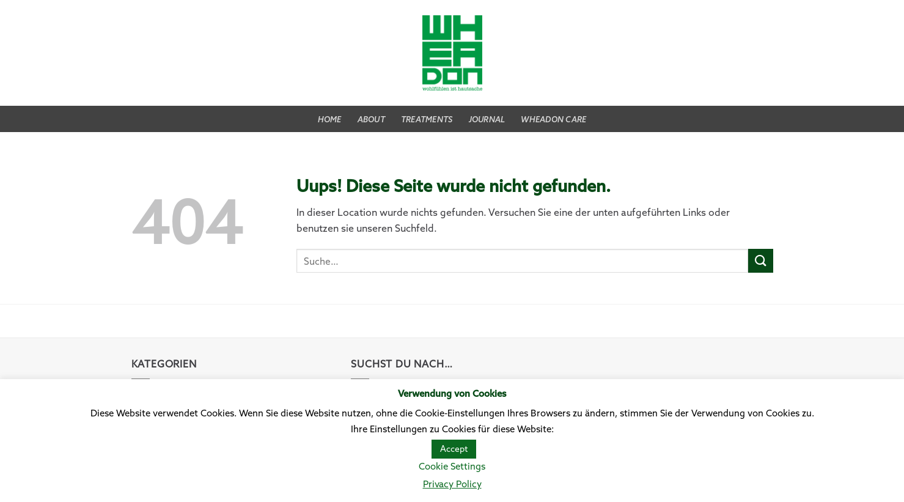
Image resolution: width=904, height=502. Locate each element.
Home (330, 119)
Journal (487, 119)
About (371, 119)
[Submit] (760, 261)
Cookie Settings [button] (452, 466)
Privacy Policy (452, 484)
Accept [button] (454, 448)
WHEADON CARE (553, 119)
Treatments (427, 119)
